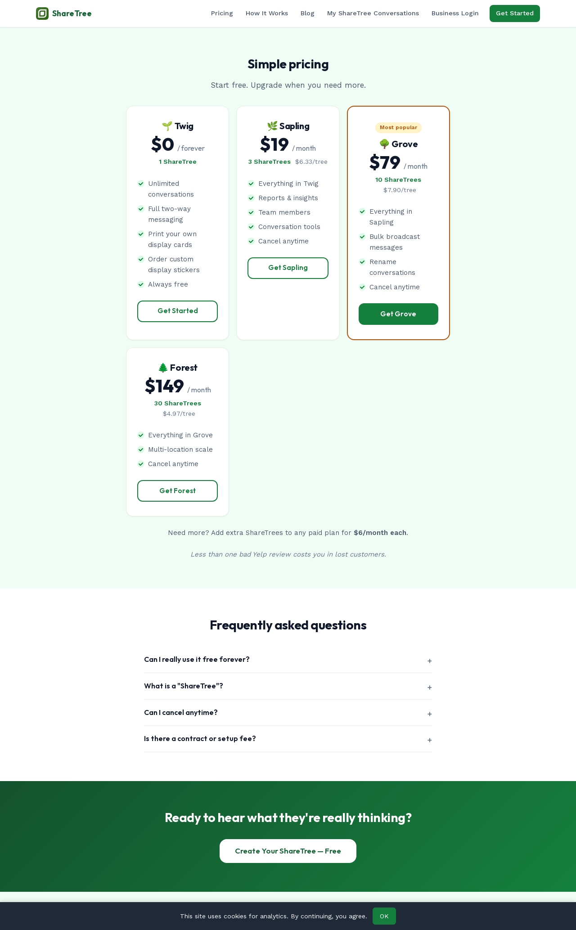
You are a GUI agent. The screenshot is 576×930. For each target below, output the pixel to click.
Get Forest (177, 490)
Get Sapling (288, 267)
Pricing (222, 13)
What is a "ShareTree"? (183, 685)
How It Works (267, 13)
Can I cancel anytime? (181, 712)
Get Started (515, 13)
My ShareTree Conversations (373, 13)
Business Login (455, 13)
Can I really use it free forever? (197, 659)
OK (384, 916)
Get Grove (398, 314)
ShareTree (64, 13)
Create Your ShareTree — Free (288, 850)
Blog (308, 13)
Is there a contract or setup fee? (200, 738)
